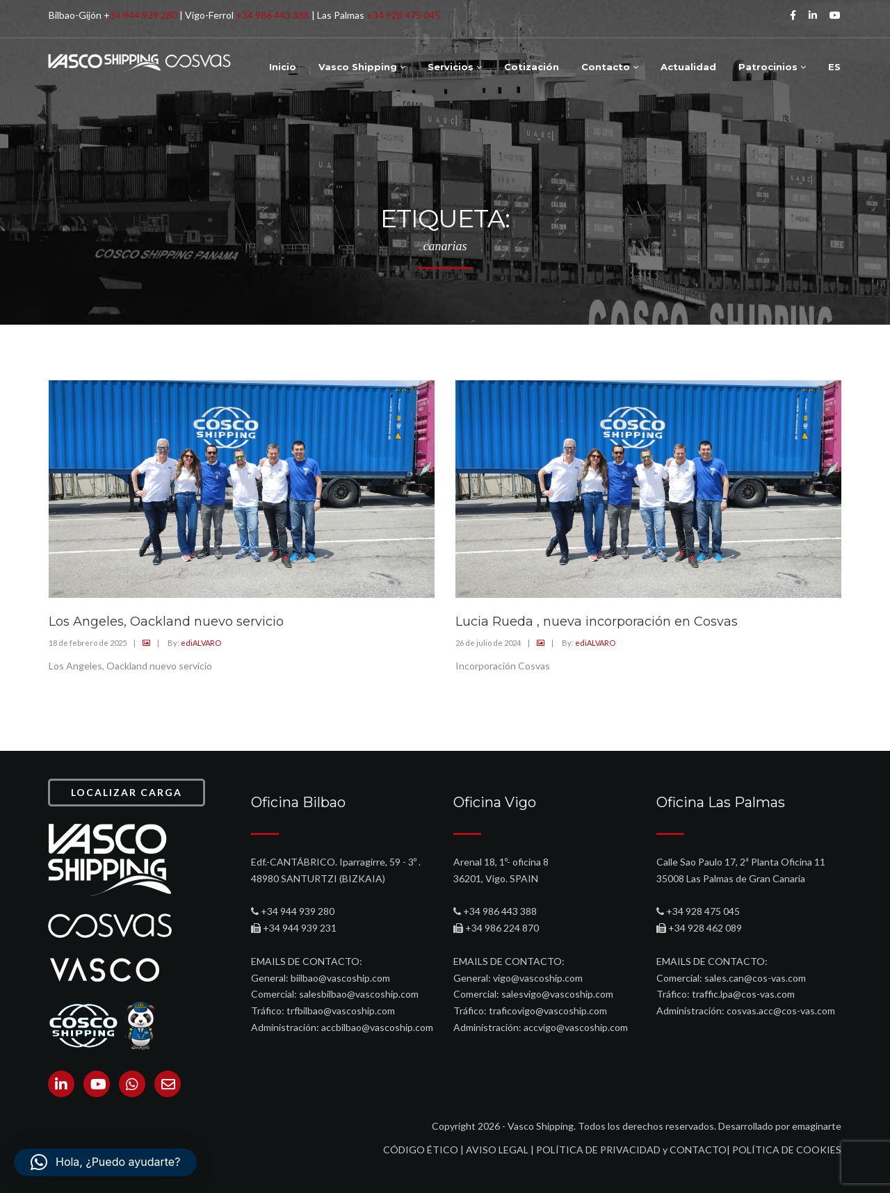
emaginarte (816, 1126)
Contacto (609, 66)
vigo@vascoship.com (538, 978)
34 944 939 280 (143, 15)
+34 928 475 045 (403, 15)
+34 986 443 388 (272, 15)
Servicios (455, 66)
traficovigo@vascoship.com (548, 1010)
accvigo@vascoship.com (576, 1027)
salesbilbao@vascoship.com (359, 994)
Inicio (282, 66)
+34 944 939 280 (297, 911)
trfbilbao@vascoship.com (340, 1010)
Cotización (531, 66)
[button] (105, 1162)
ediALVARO (201, 642)
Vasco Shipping (361, 66)
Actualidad (688, 66)
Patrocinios (772, 66)
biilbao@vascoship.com (340, 978)
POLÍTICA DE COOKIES (786, 1149)
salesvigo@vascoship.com (557, 994)
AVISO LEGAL (497, 1149)
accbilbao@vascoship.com (377, 1027)
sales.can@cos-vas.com (755, 978)
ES (834, 66)
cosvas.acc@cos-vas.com (781, 1010)
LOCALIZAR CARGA (126, 792)
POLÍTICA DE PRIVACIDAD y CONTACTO (631, 1149)
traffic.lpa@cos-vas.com (743, 994)
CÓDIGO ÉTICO (420, 1149)
